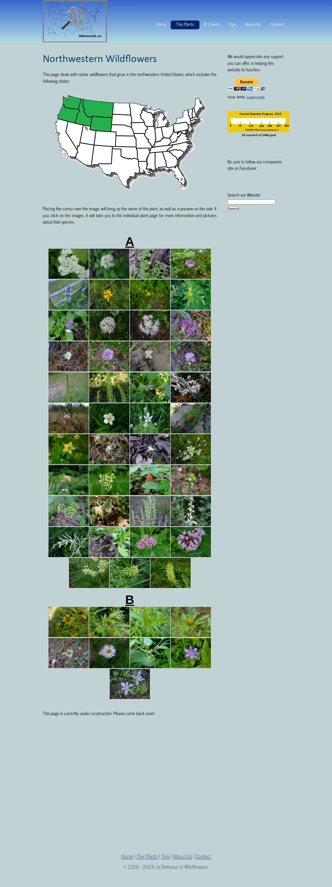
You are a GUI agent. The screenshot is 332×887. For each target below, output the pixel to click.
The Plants (185, 24)
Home (161, 24)
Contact (277, 24)
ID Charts (211, 24)
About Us (253, 24)
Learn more (256, 97)
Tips (232, 24)
